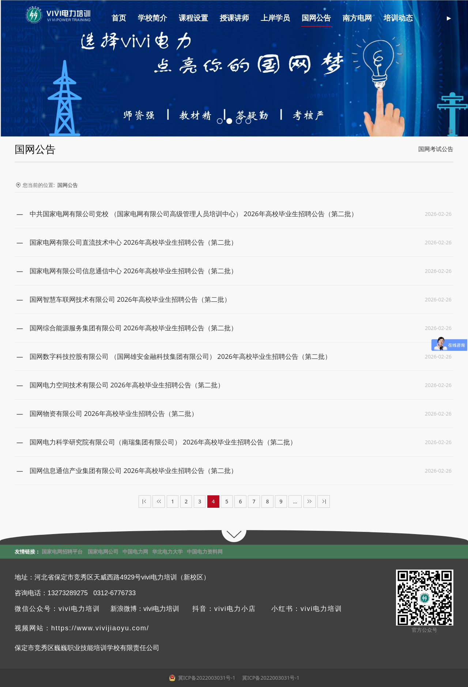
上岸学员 (282, 18)
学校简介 (159, 18)
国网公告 (323, 18)
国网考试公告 (435, 149)
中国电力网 (135, 551)
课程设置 (200, 18)
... (295, 501)
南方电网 (364, 18)
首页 (125, 18)
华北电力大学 (167, 551)
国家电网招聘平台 (62, 551)
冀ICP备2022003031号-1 (270, 677)
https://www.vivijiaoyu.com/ (100, 628)
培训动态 (405, 18)
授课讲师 (241, 18)
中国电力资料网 (205, 551)
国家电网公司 (103, 551)
